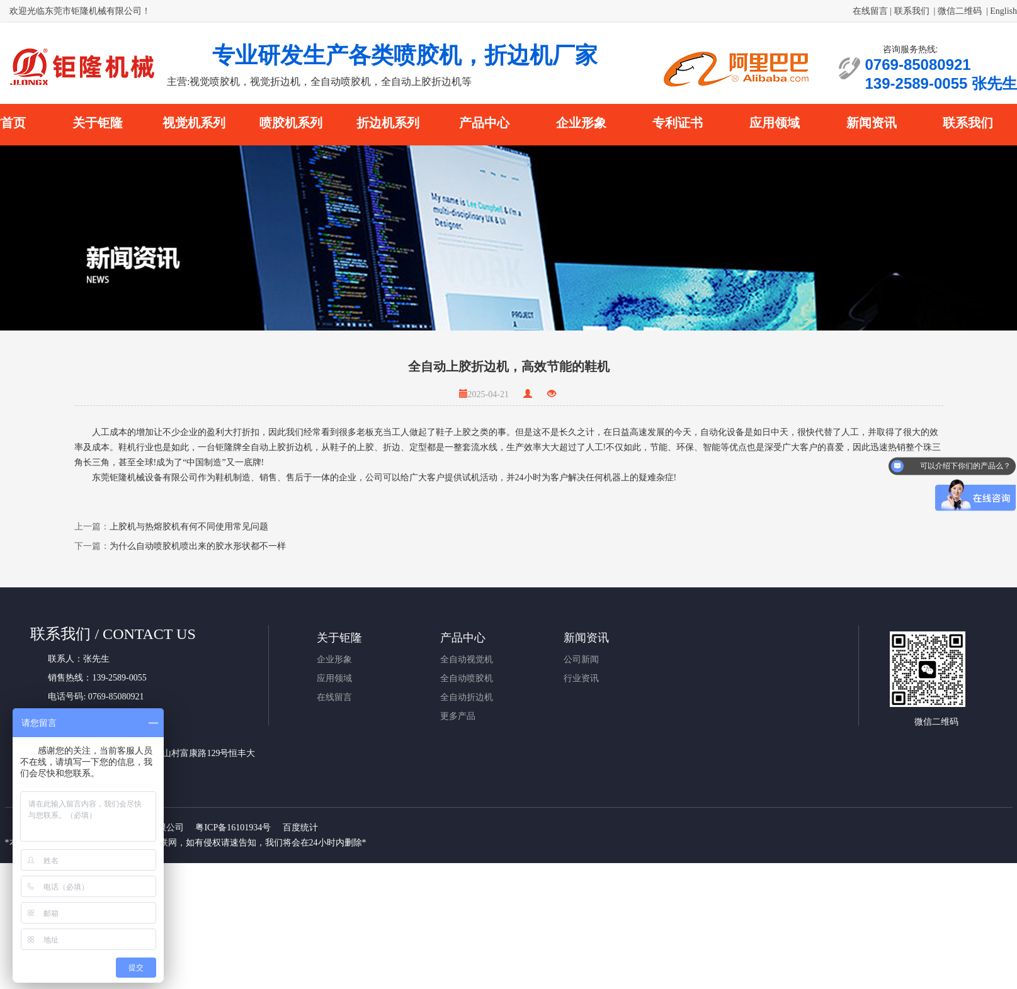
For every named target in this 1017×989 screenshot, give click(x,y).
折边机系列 (387, 123)
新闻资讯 (871, 123)
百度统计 (300, 827)
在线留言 (870, 11)
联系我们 (911, 11)
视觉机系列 (193, 123)
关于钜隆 (97, 123)
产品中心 (484, 123)
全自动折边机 (466, 697)
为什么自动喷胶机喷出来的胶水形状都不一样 (198, 546)
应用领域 (774, 123)
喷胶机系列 (290, 123)
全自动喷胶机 (466, 678)
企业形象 (581, 123)
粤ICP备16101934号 (233, 827)
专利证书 (677, 123)
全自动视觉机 (466, 659)
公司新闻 (581, 659)
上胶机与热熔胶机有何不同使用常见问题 (189, 526)
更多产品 (457, 716)
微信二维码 (960, 11)
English (1003, 11)
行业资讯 (581, 678)
